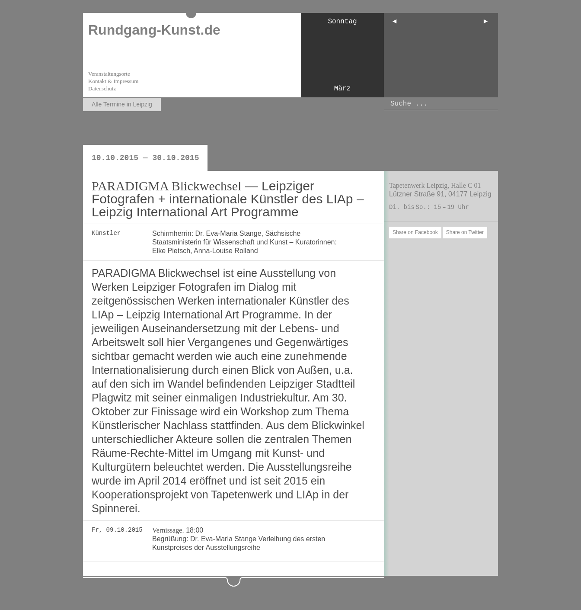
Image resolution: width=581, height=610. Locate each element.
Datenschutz (102, 88)
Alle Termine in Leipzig (122, 104)
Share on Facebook (415, 232)
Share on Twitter (465, 232)
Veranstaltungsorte (109, 74)
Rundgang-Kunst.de (154, 30)
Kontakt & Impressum (113, 81)
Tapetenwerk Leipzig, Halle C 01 (435, 185)
